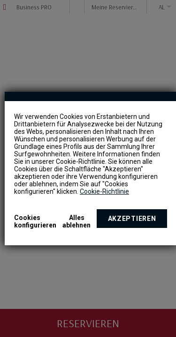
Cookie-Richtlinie (104, 191)
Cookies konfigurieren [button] (35, 221)
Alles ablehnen (76, 221)
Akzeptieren (132, 218)
